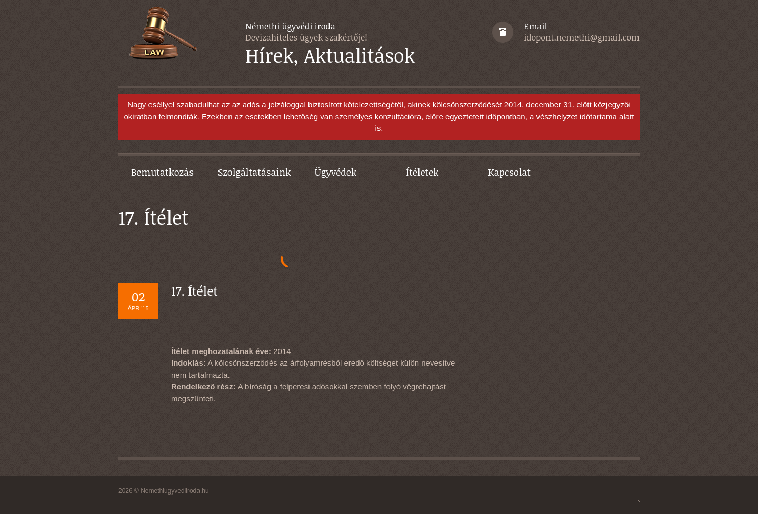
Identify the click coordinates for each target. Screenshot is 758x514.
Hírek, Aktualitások (330, 55)
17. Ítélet (194, 290)
